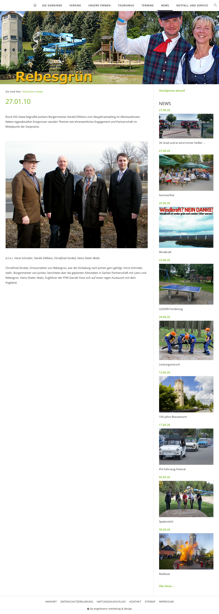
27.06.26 (164, 110)
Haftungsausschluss (111, 601)
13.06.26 (164, 372)
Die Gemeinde (52, 5)
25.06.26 (164, 203)
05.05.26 (164, 477)
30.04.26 (164, 529)
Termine (148, 5)
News (165, 5)
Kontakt (135, 601)
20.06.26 (164, 317)
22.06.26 (164, 260)
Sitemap (150, 601)
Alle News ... (167, 586)
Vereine (75, 5)
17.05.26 (164, 425)
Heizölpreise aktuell (172, 90)
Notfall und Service (192, 5)
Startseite (28, 91)
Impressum (166, 601)
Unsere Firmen (99, 5)
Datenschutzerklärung (76, 601)
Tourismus (126, 5)
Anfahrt (51, 601)
